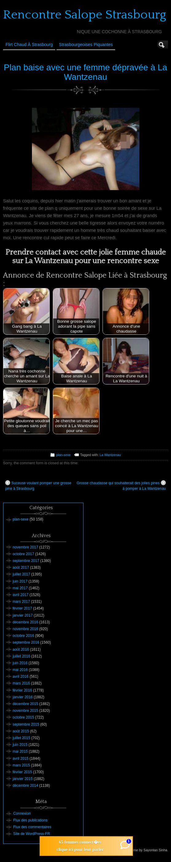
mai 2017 (20, 588)
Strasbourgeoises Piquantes (86, 44)
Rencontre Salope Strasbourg (84, 14)
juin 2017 (20, 581)
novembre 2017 (25, 547)
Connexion (22, 813)
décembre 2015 (25, 704)
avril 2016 (21, 676)
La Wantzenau (110, 455)
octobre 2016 (23, 636)
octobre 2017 (23, 554)
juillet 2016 (21, 656)
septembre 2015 (26, 724)
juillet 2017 (21, 574)
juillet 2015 (21, 738)
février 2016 (22, 690)
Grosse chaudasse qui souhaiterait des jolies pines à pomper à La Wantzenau (121, 485)
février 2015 (22, 772)
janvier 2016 (23, 697)
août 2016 (21, 649)
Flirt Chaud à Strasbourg (29, 44)
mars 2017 (21, 601)
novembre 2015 (25, 710)
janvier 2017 (23, 615)
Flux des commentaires (32, 827)
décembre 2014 (25, 785)
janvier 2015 (23, 779)
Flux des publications (30, 820)
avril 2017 (21, 595)
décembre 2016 (25, 622)
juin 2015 (20, 745)
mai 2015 (20, 751)
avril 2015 (21, 758)
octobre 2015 (23, 717)
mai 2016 (20, 670)
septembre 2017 (26, 561)
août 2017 (21, 567)
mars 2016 (21, 683)
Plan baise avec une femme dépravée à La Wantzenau (85, 72)
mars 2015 (21, 765)
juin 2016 (20, 663)
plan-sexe (63, 455)
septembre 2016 (26, 642)
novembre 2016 (25, 629)
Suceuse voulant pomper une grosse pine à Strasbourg (38, 485)
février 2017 (22, 608)
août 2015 (21, 731)
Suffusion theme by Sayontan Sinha (140, 850)
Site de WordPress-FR (31, 834)
